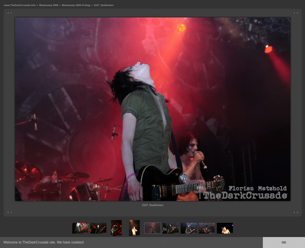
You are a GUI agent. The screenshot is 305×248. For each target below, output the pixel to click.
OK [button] (284, 242)
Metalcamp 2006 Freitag (76, 5)
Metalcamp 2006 (48, 5)
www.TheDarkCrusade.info (19, 5)
